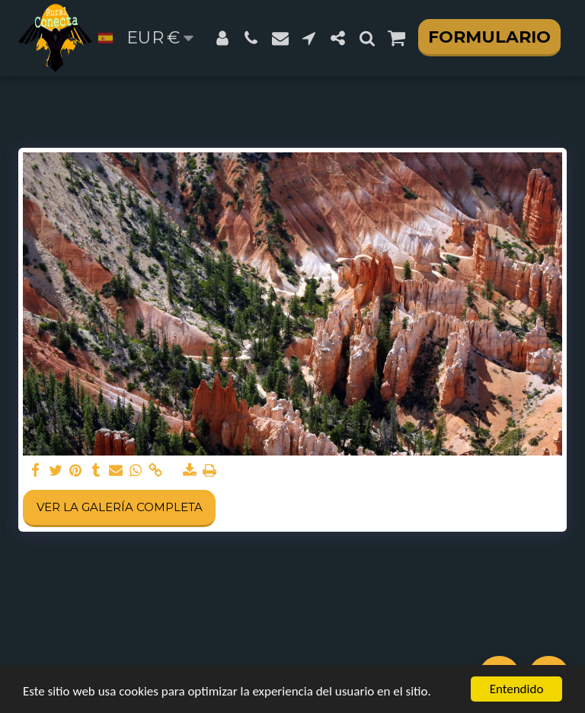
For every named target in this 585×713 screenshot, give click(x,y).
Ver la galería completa (120, 507)
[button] (251, 38)
